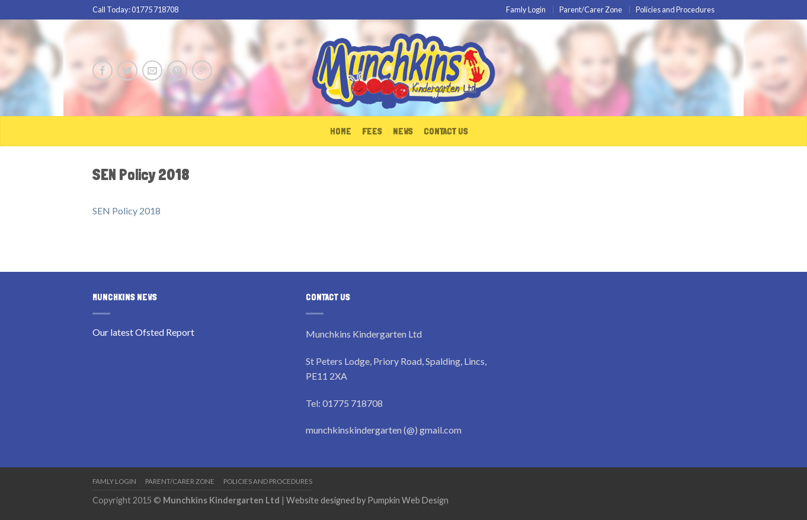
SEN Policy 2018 (126, 210)
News (403, 131)
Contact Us (446, 131)
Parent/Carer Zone (590, 9)
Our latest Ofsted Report (143, 332)
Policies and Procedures (675, 9)
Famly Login (526, 9)
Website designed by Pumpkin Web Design (367, 500)
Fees (372, 131)
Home (340, 131)
